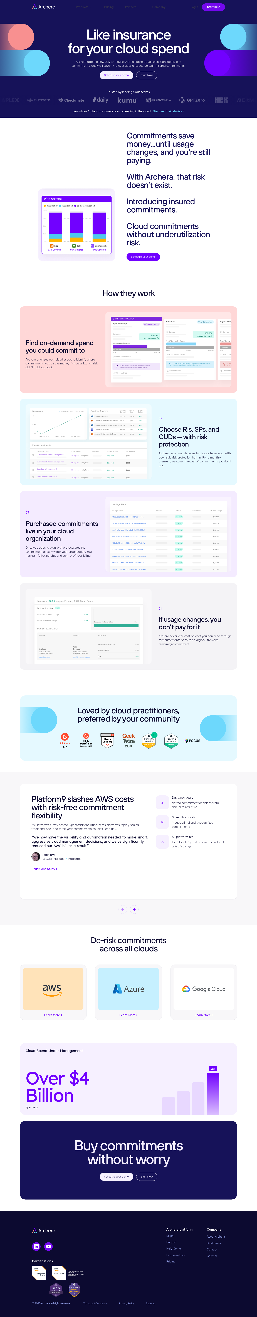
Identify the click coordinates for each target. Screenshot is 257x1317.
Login (170, 1236)
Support (171, 1242)
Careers (212, 1256)
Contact (212, 1249)
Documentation (176, 1255)
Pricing (170, 1261)
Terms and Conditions (95, 1303)
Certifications (42, 1261)
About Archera (216, 1236)
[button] (122, 909)
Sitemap (150, 1303)
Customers (214, 1243)
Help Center (174, 1248)
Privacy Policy (126, 1303)
